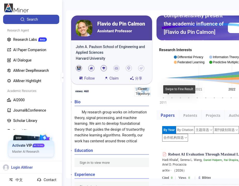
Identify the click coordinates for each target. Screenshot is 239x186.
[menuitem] (31, 19)
